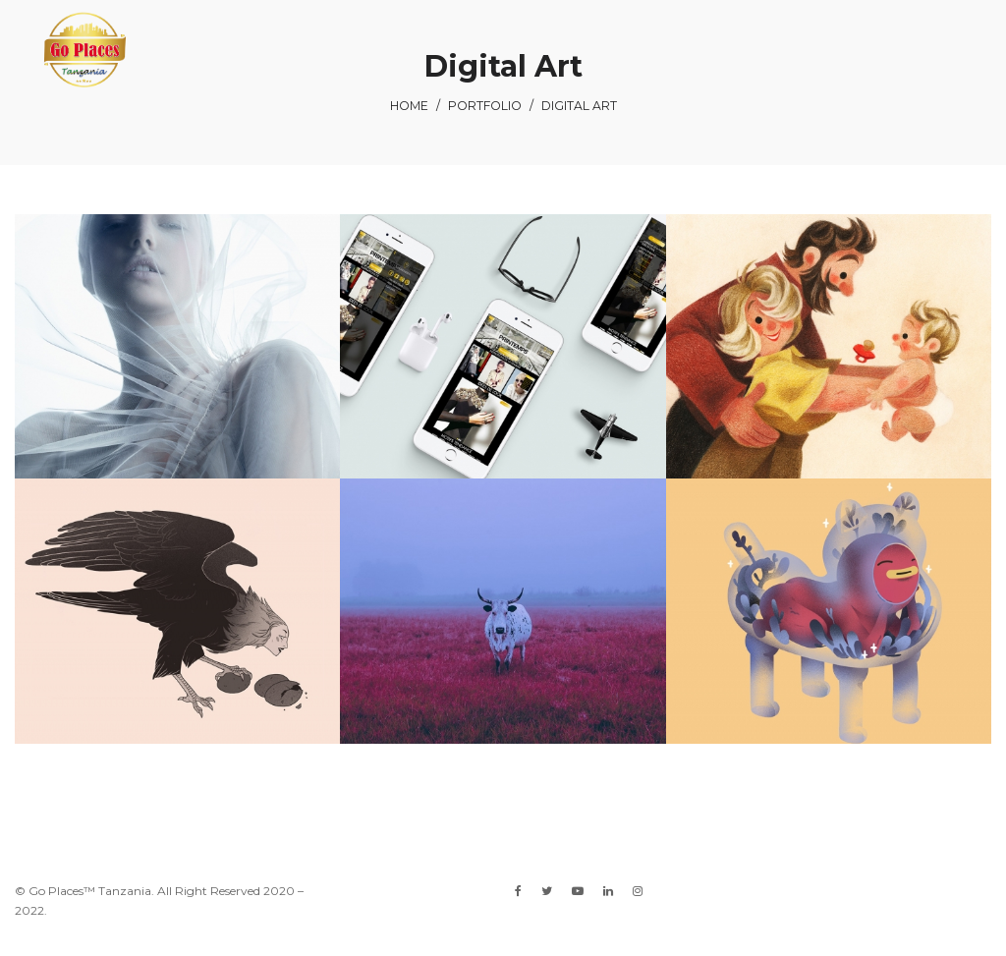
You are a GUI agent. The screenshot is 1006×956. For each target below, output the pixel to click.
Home (409, 105)
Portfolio (485, 105)
